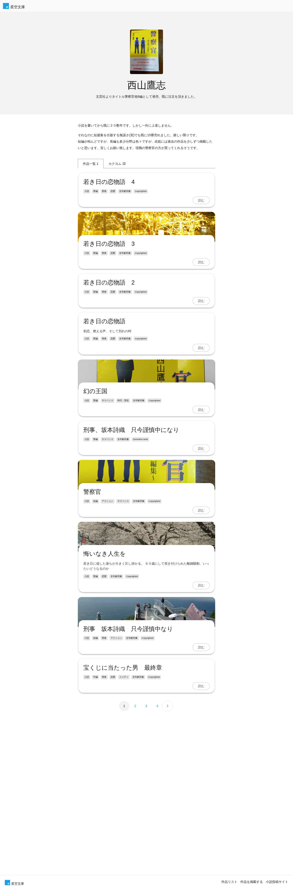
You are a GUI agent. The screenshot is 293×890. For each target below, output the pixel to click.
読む (201, 200)
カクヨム (117, 164)
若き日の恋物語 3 (108, 290)
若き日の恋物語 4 (108, 182)
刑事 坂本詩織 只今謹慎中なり (127, 863)
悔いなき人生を (104, 741)
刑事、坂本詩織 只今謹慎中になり (131, 524)
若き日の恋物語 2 (108, 329)
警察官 (91, 633)
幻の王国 (95, 485)
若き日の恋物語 (104, 368)
